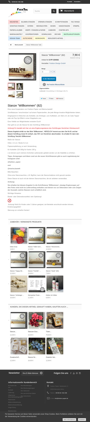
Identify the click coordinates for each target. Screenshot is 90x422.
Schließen (82, 419)
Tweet (43, 98)
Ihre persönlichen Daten (28, 393)
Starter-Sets (64, 30)
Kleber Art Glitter (51, 295)
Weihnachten (41, 26)
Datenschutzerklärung (15, 405)
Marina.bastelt (16, 34)
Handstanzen (64, 26)
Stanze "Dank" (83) (52, 271)
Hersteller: (45, 63)
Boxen (53, 26)
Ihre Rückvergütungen (28, 388)
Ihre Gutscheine (26, 396)
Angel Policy (12, 407)
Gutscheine (27, 38)
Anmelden (77, 1)
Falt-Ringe (75, 22)
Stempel (76, 26)
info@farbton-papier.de (61, 398)
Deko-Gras (13, 247)
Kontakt (69, 1)
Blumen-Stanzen (28, 22)
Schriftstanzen (61, 22)
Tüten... (48, 331)
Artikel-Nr (45, 60)
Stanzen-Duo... (33, 331)
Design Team (15, 38)
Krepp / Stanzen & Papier (35, 30)
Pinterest (60, 98)
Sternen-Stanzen (45, 22)
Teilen (51, 98)
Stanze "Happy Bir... (17, 271)
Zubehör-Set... (51, 357)
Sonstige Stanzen (17, 26)
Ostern (30, 26)
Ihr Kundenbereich (29, 382)
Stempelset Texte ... (34, 295)
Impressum (11, 399)
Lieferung (11, 392)
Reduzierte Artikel (55, 38)
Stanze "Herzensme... (53, 247)
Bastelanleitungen (72, 34)
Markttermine (12, 411)
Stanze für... (32, 357)
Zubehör (52, 30)
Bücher (58, 34)
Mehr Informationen (69, 419)
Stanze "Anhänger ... (17, 295)
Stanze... (13, 331)
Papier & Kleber (16, 30)
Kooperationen (32, 34)
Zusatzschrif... (15, 357)
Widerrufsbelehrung (14, 402)
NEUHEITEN (14, 22)
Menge (43, 68)
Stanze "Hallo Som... (35, 247)
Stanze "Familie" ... (34, 271)
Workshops (40, 38)
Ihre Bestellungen (26, 385)
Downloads (46, 34)
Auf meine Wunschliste (55, 84)
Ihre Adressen (25, 391)
